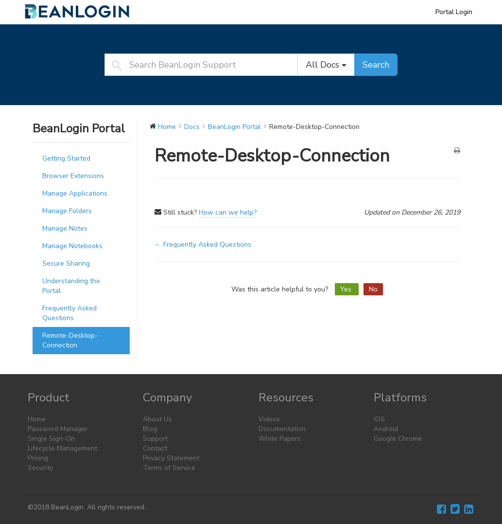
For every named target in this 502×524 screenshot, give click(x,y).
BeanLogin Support (83, 11)
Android (386, 429)
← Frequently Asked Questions (203, 244)
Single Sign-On (51, 438)
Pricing (38, 458)
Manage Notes (64, 228)
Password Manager (57, 429)
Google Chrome (398, 438)
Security (40, 467)
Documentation (282, 429)
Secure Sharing (66, 263)
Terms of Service (169, 467)
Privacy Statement (171, 458)
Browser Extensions (73, 176)
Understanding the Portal (71, 285)
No (373, 289)
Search (376, 65)
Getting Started (66, 158)
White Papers (280, 438)
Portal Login (453, 12)
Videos (269, 419)
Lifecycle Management (62, 448)
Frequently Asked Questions (69, 313)
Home (37, 419)
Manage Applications (74, 193)
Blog (150, 429)
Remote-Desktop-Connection (70, 340)
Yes (346, 289)
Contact (155, 448)
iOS (379, 419)
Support (155, 438)
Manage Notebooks (72, 246)
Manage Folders (67, 211)
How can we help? (228, 212)
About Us (157, 419)
